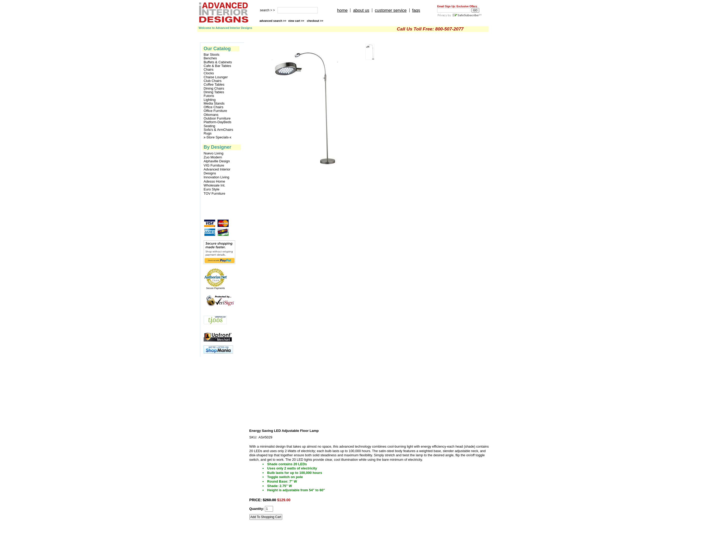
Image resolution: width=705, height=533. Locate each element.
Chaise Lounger (216, 77)
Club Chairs (212, 81)
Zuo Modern (213, 157)
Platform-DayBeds (217, 122)
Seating (209, 126)
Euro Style (211, 189)
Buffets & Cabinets (218, 62)
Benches (210, 58)
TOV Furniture (214, 193)
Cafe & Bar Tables (217, 66)
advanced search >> (272, 20)
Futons (209, 96)
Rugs (208, 133)
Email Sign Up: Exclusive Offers (457, 6)
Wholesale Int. (214, 185)
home (342, 10)
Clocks (209, 73)
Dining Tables (214, 92)
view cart (296, 20)
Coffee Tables (214, 84)
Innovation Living (216, 177)
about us (361, 10)
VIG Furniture (214, 165)
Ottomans (211, 115)
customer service (391, 10)
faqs (416, 10)
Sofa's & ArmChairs (218, 130)
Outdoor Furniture (217, 118)
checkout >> (315, 20)
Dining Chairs (214, 88)
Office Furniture (215, 111)
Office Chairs (213, 107)
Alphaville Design (217, 161)
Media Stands (214, 103)
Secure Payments (215, 288)
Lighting (210, 100)
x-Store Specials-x (217, 137)
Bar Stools (211, 54)
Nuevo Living (213, 153)
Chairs (209, 69)
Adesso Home (214, 181)
